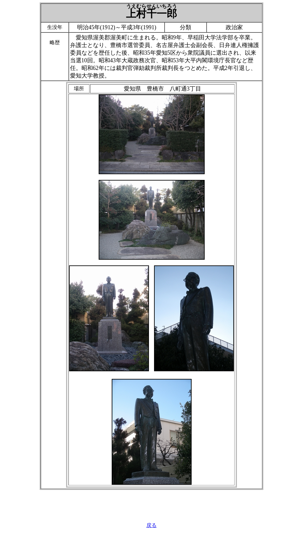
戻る (151, 525)
